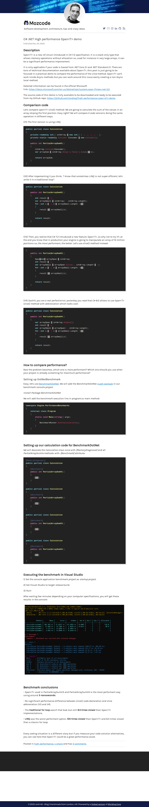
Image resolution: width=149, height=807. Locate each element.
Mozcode (39, 23)
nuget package (105, 383)
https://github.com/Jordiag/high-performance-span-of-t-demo (81, 98)
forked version (98, 804)
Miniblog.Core (114, 804)
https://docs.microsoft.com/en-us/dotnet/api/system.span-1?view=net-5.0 (69, 89)
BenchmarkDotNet (49, 383)
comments (79, 743)
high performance (43, 743)
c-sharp (58, 743)
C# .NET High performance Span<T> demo (52, 39)
